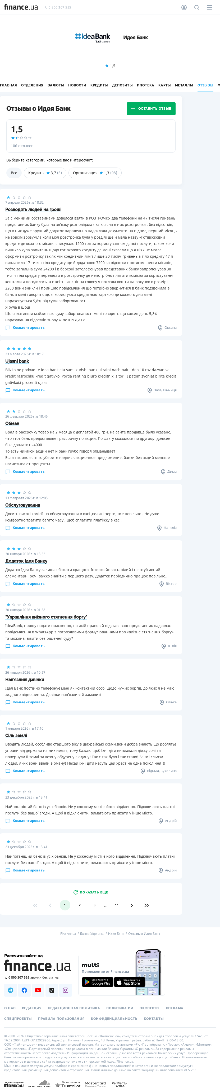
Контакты (154, 1019)
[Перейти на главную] (21, 7)
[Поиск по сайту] (196, 7)
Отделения (32, 85)
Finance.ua (68, 934)
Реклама (174, 1008)
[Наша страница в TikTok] (51, 990)
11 (117, 905)
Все (14, 172)
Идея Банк (116, 934)
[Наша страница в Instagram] (65, 990)
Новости (77, 85)
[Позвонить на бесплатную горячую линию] (38, 977)
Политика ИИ (119, 1008)
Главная (8, 85)
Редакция (32, 1008)
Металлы (184, 85)
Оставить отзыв (151, 109)
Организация (95, 173)
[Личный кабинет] (184, 7)
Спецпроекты (18, 1019)
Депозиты (122, 85)
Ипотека (145, 85)
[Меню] (209, 7)
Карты (164, 85)
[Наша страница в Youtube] (38, 990)
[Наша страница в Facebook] (24, 990)
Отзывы (205, 85)
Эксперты (150, 1008)
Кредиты (99, 85)
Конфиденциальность (114, 1019)
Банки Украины (92, 934)
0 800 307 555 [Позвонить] (57, 7)
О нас (10, 1008)
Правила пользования (61, 1019)
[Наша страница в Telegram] (10, 990)
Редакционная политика (74, 1008)
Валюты (56, 85)
